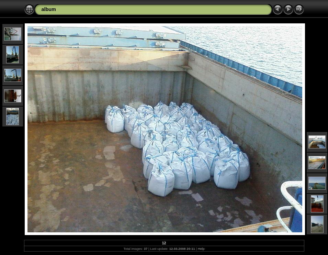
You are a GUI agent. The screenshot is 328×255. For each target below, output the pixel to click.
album (49, 9)
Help (201, 249)
